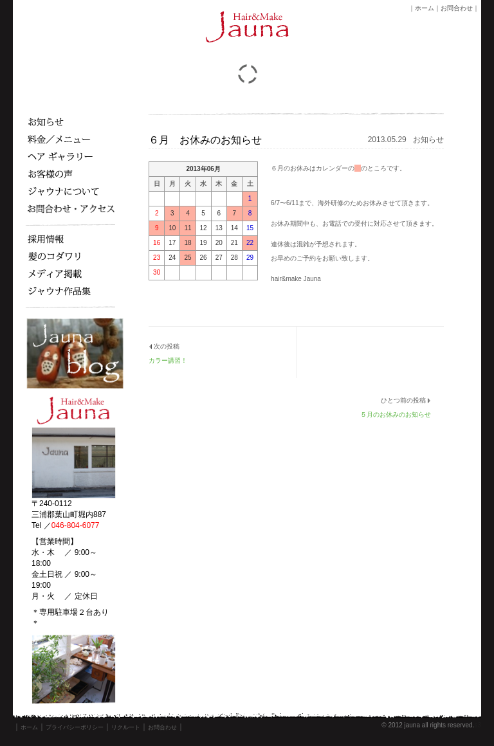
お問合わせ (457, 8)
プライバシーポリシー (75, 727)
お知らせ (428, 139)
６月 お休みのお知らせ (205, 139)
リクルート (125, 727)
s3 (477, 725)
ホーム (424, 8)
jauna (411, 725)
